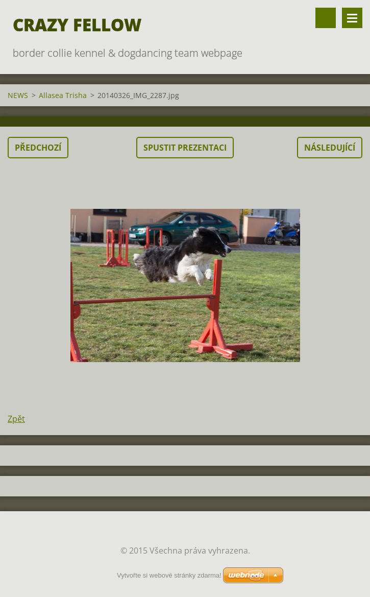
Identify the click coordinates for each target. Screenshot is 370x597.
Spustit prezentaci (185, 147)
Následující (329, 147)
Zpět (16, 418)
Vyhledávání (325, 18)
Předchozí (38, 147)
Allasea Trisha (63, 95)
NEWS (18, 95)
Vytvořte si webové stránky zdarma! (169, 575)
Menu (352, 18)
